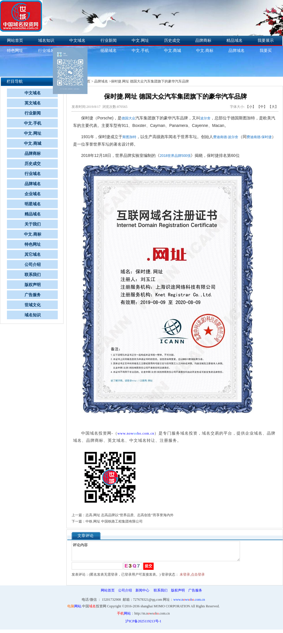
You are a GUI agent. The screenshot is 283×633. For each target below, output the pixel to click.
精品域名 (234, 40)
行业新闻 (108, 40)
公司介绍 (33, 264)
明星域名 (108, 50)
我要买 (266, 50)
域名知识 (46, 40)
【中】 (262, 107)
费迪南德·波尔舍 (225, 137)
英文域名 (33, 103)
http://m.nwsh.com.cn (152, 617)
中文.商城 (172, 50)
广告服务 (33, 295)
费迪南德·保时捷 (259, 137)
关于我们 (33, 224)
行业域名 (46, 50)
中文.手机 (140, 50)
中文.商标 (204, 50)
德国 (125, 118)
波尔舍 (205, 118)
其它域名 (33, 254)
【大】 (273, 107)
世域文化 (33, 305)
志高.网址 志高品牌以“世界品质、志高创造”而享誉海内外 (129, 515)
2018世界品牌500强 (175, 156)
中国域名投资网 (96, 433)
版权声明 (33, 285)
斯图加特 (129, 137)
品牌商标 (203, 40)
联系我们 (33, 275)
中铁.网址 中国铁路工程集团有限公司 (114, 521)
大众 (132, 118)
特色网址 (33, 244)
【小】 (250, 107)
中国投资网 (94, 610)
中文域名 (77, 40)
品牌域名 (236, 50)
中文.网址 (140, 40)
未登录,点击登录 (192, 578)
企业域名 (33, 194)
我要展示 (266, 40)
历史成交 (172, 40)
